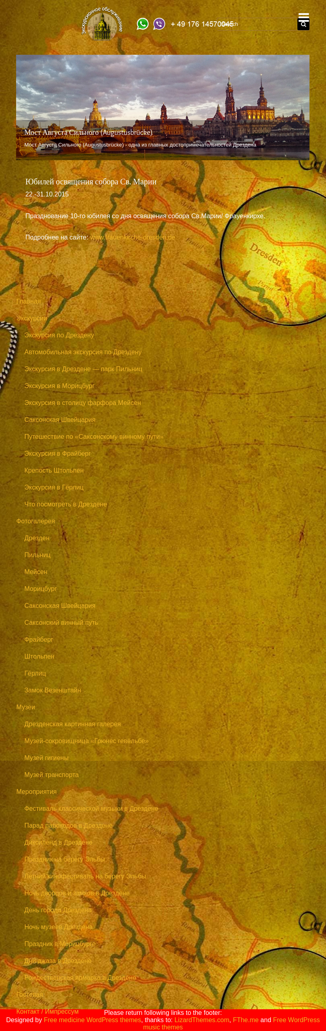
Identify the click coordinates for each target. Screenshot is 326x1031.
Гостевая (29, 994)
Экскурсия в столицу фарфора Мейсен (82, 402)
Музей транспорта (51, 774)
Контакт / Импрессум (47, 1011)
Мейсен (35, 571)
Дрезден (36, 538)
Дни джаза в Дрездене (57, 960)
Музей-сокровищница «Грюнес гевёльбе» (86, 741)
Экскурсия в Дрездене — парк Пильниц (83, 369)
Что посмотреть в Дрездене (65, 504)
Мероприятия (36, 791)
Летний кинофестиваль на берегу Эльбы (85, 876)
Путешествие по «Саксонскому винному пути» (93, 436)
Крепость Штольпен (53, 470)
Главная (28, 301)
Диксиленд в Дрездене (58, 842)
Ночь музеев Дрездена (58, 927)
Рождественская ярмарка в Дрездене (80, 977)
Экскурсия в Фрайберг (57, 453)
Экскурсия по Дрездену (59, 335)
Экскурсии (31, 318)
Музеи (25, 707)
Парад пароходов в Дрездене (68, 825)
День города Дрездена (57, 910)
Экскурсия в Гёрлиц (53, 487)
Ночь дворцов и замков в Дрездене (76, 893)
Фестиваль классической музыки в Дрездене (91, 808)
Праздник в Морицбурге (60, 943)
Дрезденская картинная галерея (72, 724)
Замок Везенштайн (52, 690)
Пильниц (37, 555)
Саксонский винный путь (61, 622)
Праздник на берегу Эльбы (64, 859)
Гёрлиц (35, 673)
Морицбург (40, 588)
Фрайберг (38, 639)
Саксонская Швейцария (59, 419)
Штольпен (39, 656)
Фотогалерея (35, 521)
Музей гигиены (46, 757)
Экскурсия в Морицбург (59, 385)
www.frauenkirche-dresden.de (132, 237)
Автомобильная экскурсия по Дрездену (82, 352)
